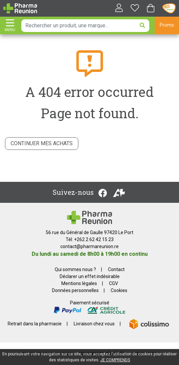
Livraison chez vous (94, 323)
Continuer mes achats (42, 143)
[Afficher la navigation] (10, 26)
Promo (167, 25)
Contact (116, 269)
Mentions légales (79, 283)
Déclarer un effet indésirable (90, 276)
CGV (113, 283)
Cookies (119, 290)
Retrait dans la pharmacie (35, 323)
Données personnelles (75, 290)
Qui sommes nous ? (75, 269)
